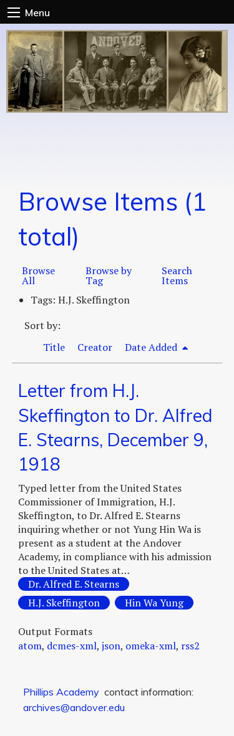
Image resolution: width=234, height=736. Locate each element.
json (111, 645)
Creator (94, 347)
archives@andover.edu (74, 707)
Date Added (152, 347)
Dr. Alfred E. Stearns (73, 584)
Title (54, 347)
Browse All (38, 275)
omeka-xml (150, 645)
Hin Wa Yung (154, 602)
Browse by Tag (108, 275)
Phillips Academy (61, 692)
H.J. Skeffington (64, 602)
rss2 (190, 645)
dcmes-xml (72, 645)
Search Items (177, 275)
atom (30, 645)
